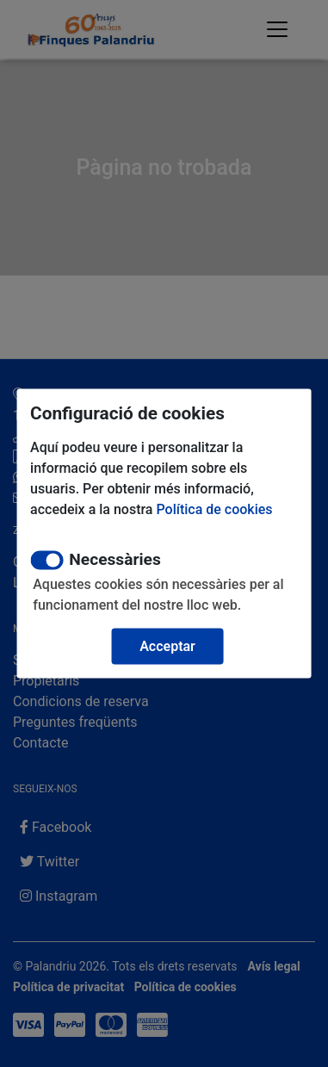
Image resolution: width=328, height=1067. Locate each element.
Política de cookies (214, 509)
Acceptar (167, 646)
